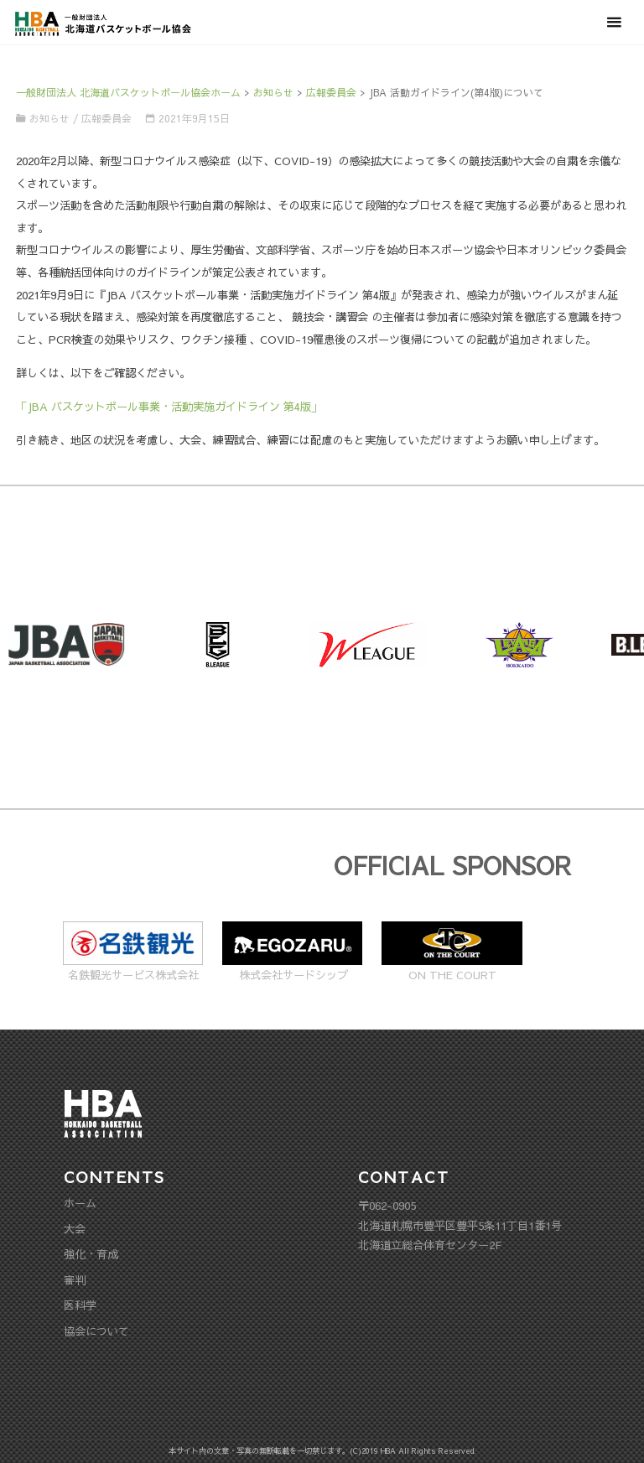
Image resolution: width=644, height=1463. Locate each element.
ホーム (80, 1203)
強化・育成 (91, 1254)
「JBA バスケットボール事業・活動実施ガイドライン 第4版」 (169, 406)
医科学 (80, 1305)
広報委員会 (106, 118)
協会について (96, 1331)
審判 (75, 1280)
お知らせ (49, 118)
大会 (75, 1229)
